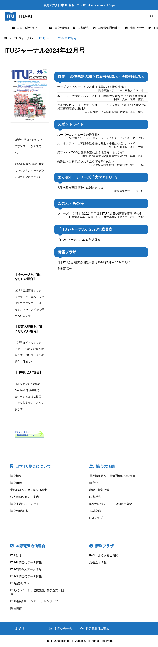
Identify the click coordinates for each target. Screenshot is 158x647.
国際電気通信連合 (107, 27)
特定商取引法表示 (94, 628)
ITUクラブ (96, 517)
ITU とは (15, 555)
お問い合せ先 (60, 628)
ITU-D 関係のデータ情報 (26, 576)
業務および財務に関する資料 (29, 489)
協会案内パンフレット (24, 503)
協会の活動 (59, 27)
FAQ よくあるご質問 (103, 555)
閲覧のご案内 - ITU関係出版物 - (112, 503)
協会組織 (16, 482)
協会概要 (16, 475)
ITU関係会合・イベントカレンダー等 (34, 601)
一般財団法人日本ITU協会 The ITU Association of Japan (79, 5)
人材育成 (95, 510)
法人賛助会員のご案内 (24, 496)
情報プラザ (134, 27)
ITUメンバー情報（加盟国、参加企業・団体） (37, 592)
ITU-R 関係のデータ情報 (26, 562)
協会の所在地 (19, 510)
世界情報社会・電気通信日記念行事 (112, 475)
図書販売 (81, 27)
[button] (6, 28)
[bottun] (152, 16)
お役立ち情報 (98, 562)
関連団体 (16, 608)
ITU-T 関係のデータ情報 (25, 569)
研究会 (93, 482)
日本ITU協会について (28, 27)
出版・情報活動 (99, 489)
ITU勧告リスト (19, 583)
